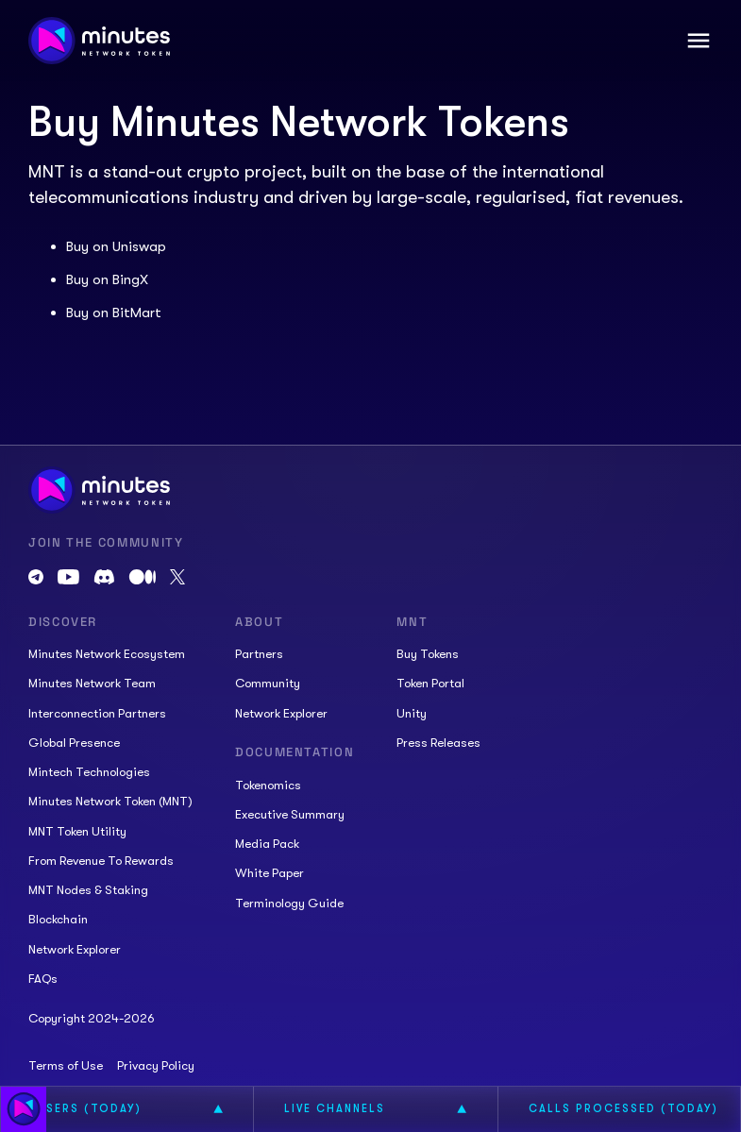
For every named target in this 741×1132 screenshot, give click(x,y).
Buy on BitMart (113, 312)
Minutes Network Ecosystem (106, 654)
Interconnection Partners (97, 713)
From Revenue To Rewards (101, 860)
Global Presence (74, 742)
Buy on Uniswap (116, 246)
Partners (259, 654)
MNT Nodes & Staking (88, 890)
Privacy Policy (155, 1065)
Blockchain (58, 919)
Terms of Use (65, 1065)
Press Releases (438, 742)
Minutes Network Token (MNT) (110, 801)
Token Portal (430, 683)
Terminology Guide (289, 903)
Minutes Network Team (92, 683)
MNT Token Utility (77, 831)
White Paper (269, 873)
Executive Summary (290, 814)
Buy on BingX (107, 279)
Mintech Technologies (89, 772)
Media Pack (267, 843)
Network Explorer (74, 949)
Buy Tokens (427, 654)
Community (267, 683)
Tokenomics (268, 785)
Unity (411, 713)
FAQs (43, 978)
